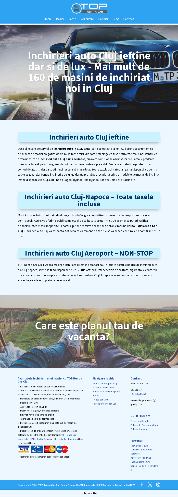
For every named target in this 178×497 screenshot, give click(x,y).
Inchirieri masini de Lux (104, 387)
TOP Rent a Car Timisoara (65, 438)
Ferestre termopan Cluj (104, 403)
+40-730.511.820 (138, 393)
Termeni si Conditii (140, 420)
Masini (60, 19)
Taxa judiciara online (140, 461)
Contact (128, 19)
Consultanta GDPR (125, 485)
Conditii (103, 19)
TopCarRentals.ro (139, 445)
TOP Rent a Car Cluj (48, 485)
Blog (116, 19)
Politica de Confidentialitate (145, 425)
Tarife (72, 19)
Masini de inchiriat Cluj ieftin (106, 391)
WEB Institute (88, 485)
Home (48, 19)
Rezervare (87, 19)
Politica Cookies (139, 428)
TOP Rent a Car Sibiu (39, 438)
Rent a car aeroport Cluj (105, 383)
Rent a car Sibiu (100, 399)
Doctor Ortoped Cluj (141, 457)
